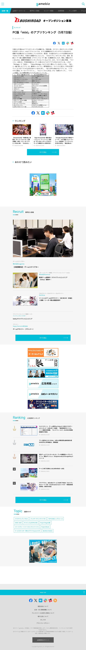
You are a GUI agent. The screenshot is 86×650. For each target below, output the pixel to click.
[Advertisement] (26, 160)
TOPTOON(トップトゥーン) (55, 524)
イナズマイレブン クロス (21, 524)
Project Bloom (45, 532)
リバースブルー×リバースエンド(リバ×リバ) (27, 532)
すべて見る (42, 152)
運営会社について (43, 606)
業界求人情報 (34, 11)
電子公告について (43, 616)
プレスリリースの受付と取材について (43, 613)
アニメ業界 (73, 11)
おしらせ (43, 620)
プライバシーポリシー (43, 623)
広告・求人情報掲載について (43, 610)
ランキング (17, 27)
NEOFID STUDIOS (47, 536)
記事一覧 (5, 11)
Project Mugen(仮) (45, 528)
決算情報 (61, 11)
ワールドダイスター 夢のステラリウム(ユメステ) (27, 536)
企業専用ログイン (43, 640)
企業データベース (19, 11)
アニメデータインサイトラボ (37, 524)
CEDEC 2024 (18, 528)
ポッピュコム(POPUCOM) (31, 528)
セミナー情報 (48, 11)
